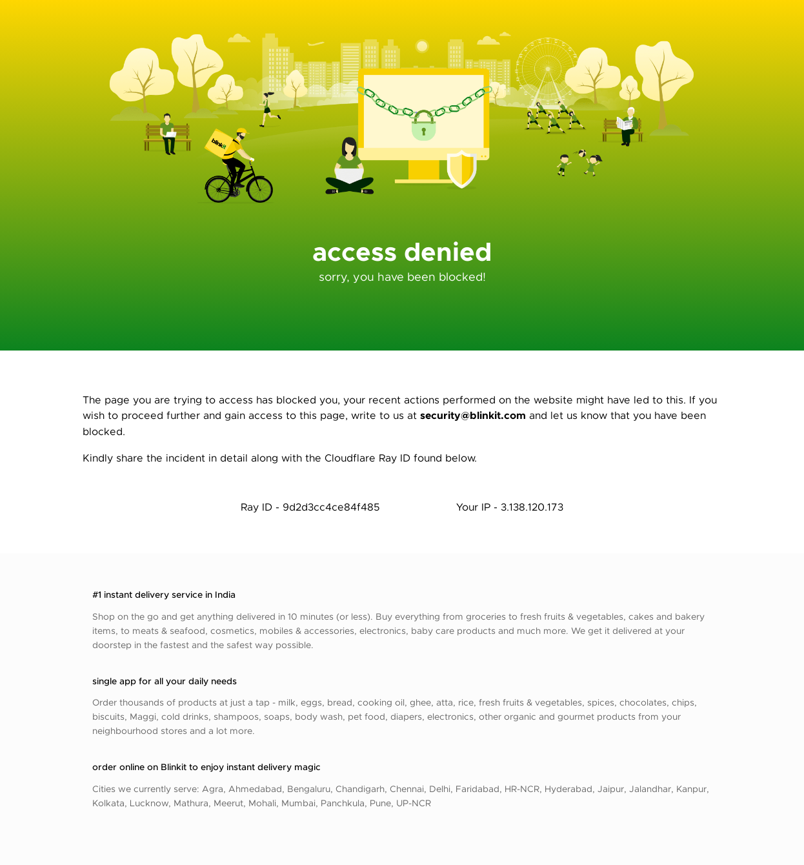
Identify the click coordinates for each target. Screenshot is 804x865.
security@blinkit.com (473, 415)
